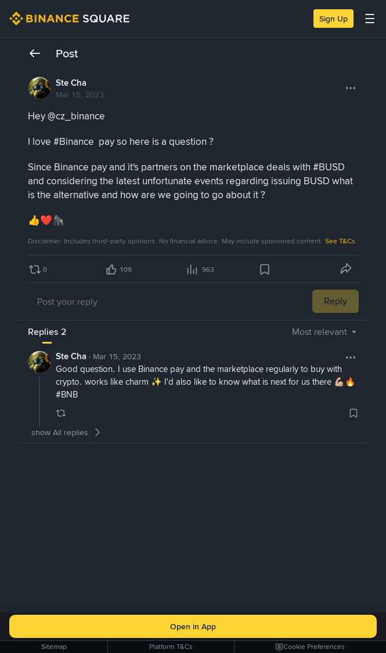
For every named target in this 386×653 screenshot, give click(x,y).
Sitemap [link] (54, 646)
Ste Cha (71, 83)
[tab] (47, 332)
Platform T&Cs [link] (171, 646)
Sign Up (333, 18)
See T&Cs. (341, 241)
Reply (335, 301)
